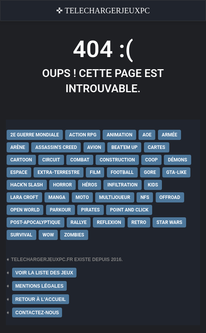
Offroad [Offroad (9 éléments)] (170, 197)
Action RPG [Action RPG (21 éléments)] (82, 135)
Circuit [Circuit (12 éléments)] (51, 160)
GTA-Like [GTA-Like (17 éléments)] (176, 172)
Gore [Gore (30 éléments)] (150, 172)
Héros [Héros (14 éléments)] (89, 185)
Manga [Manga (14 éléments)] (56, 197)
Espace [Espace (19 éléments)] (19, 172)
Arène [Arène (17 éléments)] (18, 147)
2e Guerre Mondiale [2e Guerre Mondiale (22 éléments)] (35, 135)
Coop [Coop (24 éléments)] (151, 160)
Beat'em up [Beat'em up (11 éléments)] (124, 147)
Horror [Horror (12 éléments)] (62, 185)
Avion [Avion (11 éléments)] (94, 147)
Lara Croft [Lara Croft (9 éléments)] (24, 197)
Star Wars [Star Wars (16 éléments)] (169, 222)
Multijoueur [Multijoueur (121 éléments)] (114, 197)
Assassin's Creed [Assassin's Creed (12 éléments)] (56, 147)
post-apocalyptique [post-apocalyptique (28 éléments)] (35, 222)
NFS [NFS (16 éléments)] (144, 197)
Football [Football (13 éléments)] (122, 172)
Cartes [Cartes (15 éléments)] (156, 147)
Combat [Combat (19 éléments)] (79, 160)
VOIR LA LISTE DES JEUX (44, 273)
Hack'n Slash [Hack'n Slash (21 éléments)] (27, 185)
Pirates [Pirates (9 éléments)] (90, 210)
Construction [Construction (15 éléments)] (117, 160)
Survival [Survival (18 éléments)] (21, 235)
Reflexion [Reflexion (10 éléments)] (109, 222)
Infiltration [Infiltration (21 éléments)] (122, 185)
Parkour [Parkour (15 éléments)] (60, 210)
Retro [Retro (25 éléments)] (138, 222)
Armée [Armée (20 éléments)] (170, 135)
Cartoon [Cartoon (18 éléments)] (21, 160)
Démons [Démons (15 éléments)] (177, 160)
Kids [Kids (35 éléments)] (153, 185)
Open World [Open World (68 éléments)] (25, 210)
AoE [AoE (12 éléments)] (146, 135)
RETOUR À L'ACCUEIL (40, 299)
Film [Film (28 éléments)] (95, 172)
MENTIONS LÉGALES (39, 286)
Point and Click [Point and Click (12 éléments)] (129, 210)
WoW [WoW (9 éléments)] (48, 235)
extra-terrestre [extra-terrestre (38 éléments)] (58, 172)
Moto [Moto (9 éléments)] (82, 197)
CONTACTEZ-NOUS (37, 312)
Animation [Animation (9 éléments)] (119, 135)
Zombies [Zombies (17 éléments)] (74, 235)
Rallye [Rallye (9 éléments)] (79, 222)
